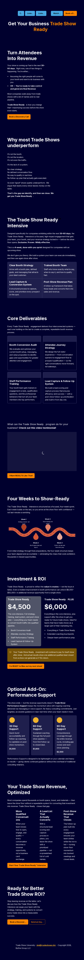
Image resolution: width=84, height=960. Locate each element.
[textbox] (42, 480)
